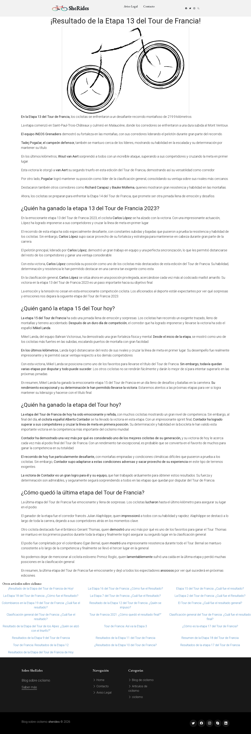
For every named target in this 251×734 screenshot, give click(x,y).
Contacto (149, 6)
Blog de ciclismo (141, 680)
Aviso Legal (131, 6)
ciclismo (135, 697)
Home (98, 680)
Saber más (29, 687)
